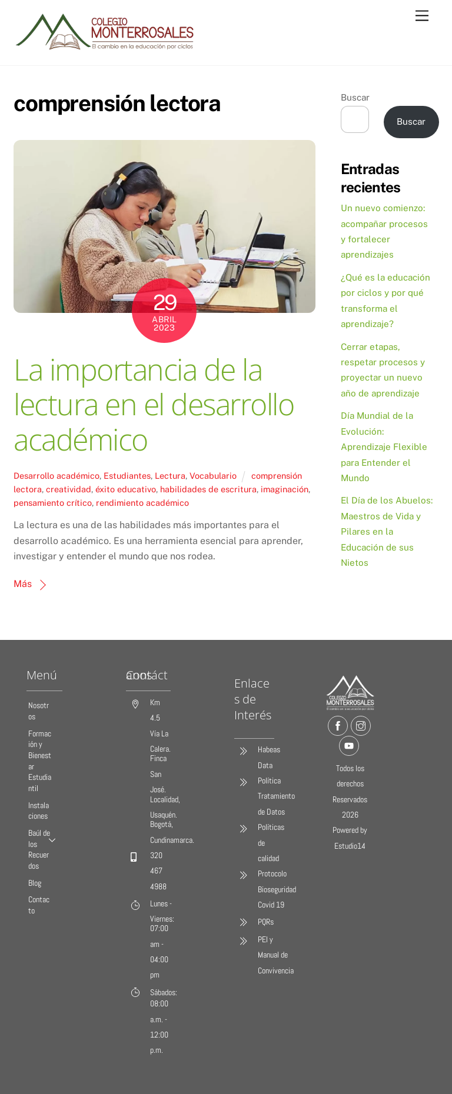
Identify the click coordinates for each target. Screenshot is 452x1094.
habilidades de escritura (208, 489)
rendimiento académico (142, 503)
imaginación (284, 489)
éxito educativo (125, 489)
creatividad (68, 489)
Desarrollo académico (56, 476)
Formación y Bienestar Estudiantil (39, 761)
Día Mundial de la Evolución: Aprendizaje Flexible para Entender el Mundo (384, 447)
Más (23, 583)
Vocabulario (213, 476)
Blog (34, 883)
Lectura (170, 476)
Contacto (38, 905)
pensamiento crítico (53, 503)
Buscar (355, 97)
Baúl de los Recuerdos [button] (45, 850)
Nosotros (38, 711)
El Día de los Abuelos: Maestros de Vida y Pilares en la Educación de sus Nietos (387, 531)
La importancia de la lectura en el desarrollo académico (154, 404)
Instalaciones (38, 811)
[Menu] (422, 16)
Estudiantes (127, 476)
